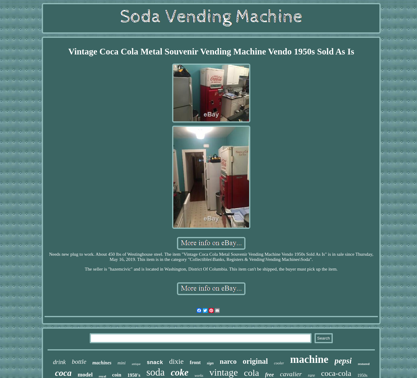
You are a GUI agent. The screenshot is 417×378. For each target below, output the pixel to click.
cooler (279, 363)
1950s (362, 375)
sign (210, 363)
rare (311, 375)
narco (228, 361)
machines (102, 362)
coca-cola (336, 373)
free (269, 375)
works (199, 375)
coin (116, 375)
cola (251, 373)
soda (155, 372)
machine (309, 359)
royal (102, 376)
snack (155, 363)
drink (59, 362)
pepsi (343, 360)
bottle (79, 361)
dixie (176, 361)
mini (122, 362)
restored (364, 364)
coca (63, 373)
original (255, 361)
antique (136, 364)
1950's (133, 375)
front (195, 362)
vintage (223, 372)
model (85, 374)
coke (179, 372)
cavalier (291, 374)
